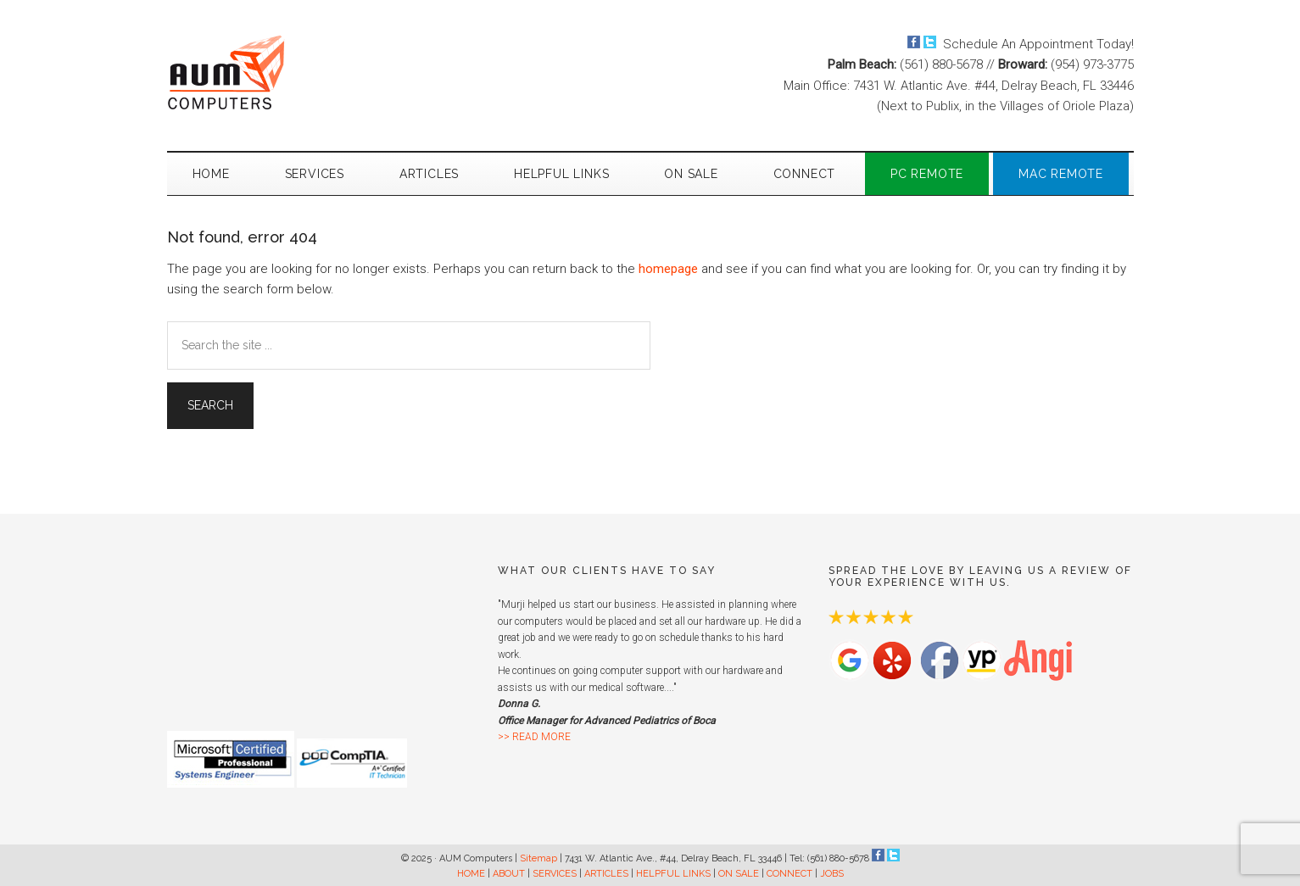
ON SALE (738, 873)
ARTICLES (606, 873)
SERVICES (555, 873)
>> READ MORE (534, 737)
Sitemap (538, 858)
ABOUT (509, 873)
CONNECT (789, 873)
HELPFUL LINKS (673, 873)
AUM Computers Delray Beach (328, 72)
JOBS (832, 873)
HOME (471, 873)
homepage (668, 268)
